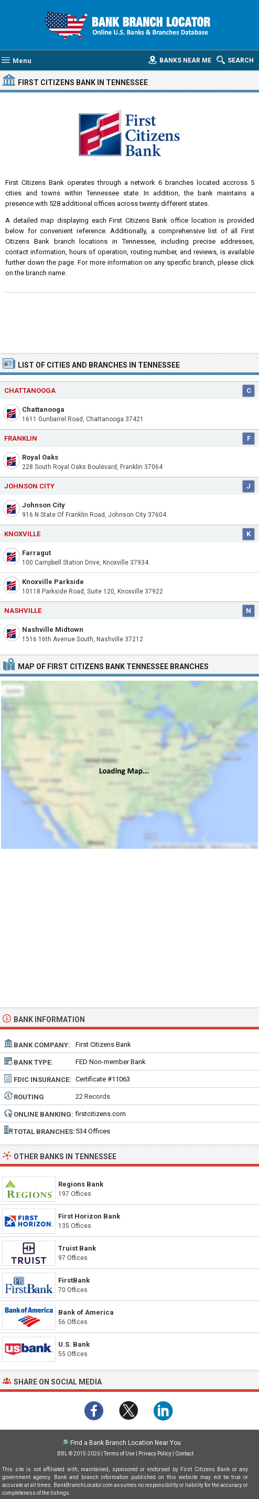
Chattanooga (43, 409)
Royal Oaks (40, 457)
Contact (184, 1453)
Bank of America (86, 1312)
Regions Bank (80, 1184)
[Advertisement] (129, 321)
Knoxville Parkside (53, 582)
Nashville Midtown (52, 629)
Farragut (36, 553)
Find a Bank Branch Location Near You (125, 1442)
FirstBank (74, 1280)
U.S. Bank (74, 1344)
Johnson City (43, 505)
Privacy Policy (154, 1453)
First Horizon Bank (89, 1216)
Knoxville (22, 534)
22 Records (92, 1096)
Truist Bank (77, 1248)
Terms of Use (119, 1453)
